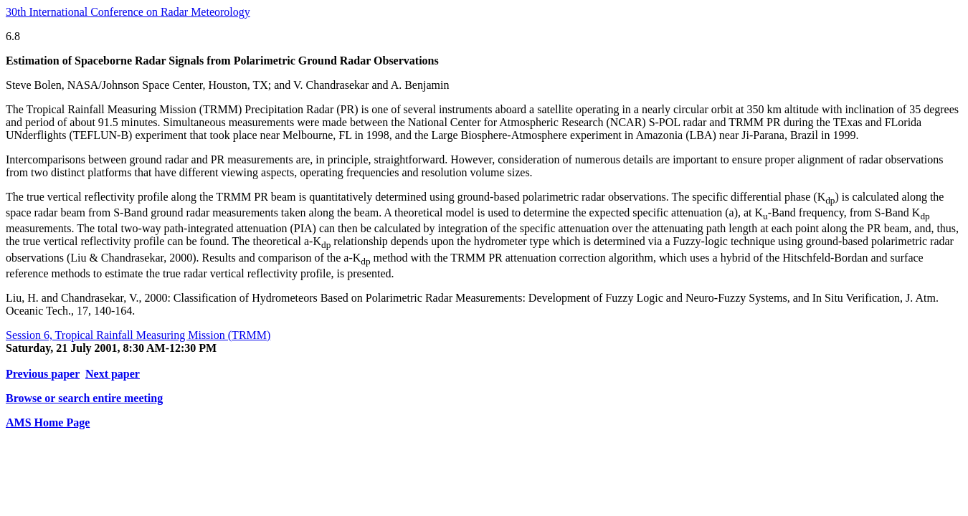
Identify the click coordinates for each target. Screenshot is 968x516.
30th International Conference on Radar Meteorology (128, 12)
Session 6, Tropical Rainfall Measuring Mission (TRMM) (138, 335)
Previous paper (43, 374)
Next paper (112, 374)
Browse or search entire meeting (84, 398)
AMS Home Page (48, 422)
